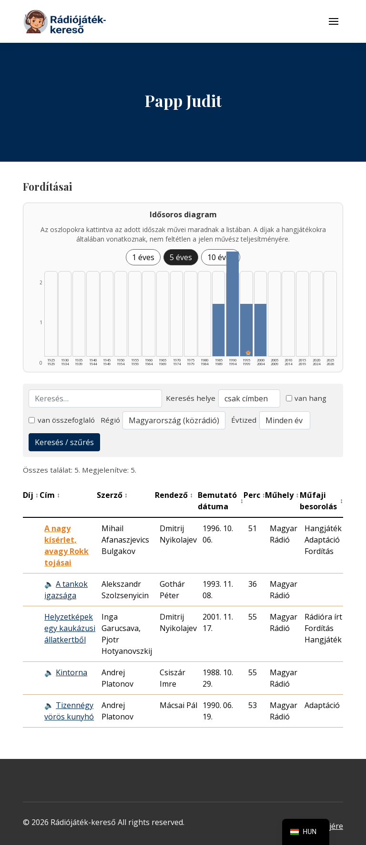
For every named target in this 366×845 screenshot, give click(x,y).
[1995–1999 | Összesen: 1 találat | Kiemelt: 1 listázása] (246, 330)
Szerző (112, 495)
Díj (31, 495)
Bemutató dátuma (220, 501)
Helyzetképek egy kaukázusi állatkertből (69, 628)
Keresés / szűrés (64, 442)
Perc (254, 495)
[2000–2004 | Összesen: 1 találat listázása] (260, 330)
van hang (306, 398)
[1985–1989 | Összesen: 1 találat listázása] (219, 330)
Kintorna (71, 672)
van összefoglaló (62, 420)
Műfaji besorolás (321, 501)
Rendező (174, 495)
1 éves (143, 257)
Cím (50, 495)
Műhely (282, 495)
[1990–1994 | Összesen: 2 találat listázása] (232, 304)
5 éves (181, 257)
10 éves (220, 257)
